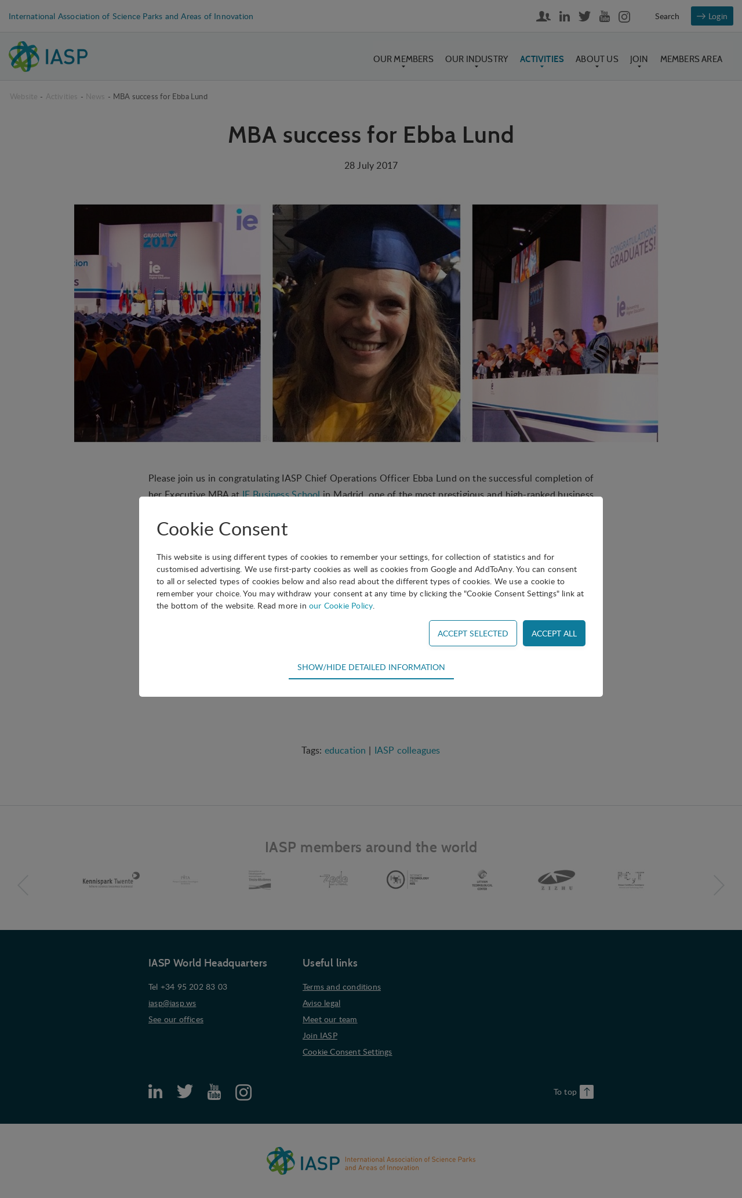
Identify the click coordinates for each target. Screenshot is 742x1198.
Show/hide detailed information (371, 666)
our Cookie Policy (341, 605)
